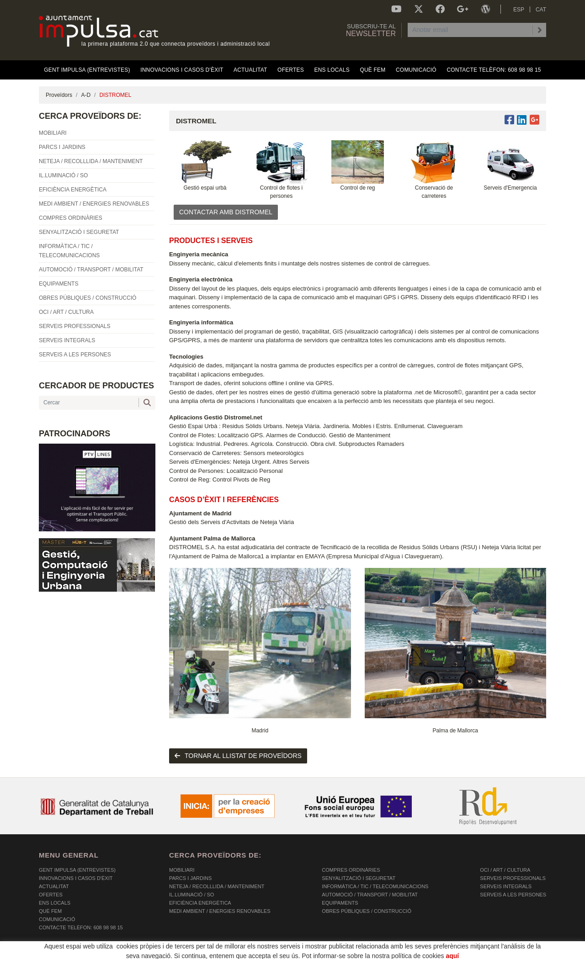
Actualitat (54, 886)
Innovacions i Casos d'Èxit (75, 878)
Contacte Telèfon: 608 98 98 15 (81, 927)
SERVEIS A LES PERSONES (513, 894)
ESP (518, 9)
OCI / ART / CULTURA (505, 870)
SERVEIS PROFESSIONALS (512, 878)
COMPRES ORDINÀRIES (351, 870)
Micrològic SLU (492, 953)
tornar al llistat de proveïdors (238, 755)
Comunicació (57, 919)
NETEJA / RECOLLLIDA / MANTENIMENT (216, 886)
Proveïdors (59, 95)
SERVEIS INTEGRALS (506, 886)
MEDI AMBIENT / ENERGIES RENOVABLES (219, 911)
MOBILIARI (182, 870)
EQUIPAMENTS (340, 903)
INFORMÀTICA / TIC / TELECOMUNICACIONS (375, 886)
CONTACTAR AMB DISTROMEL (225, 212)
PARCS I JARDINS (190, 878)
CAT (541, 9)
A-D (85, 95)
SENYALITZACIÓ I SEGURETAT (358, 878)
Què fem (50, 911)
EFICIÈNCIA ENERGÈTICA (200, 903)
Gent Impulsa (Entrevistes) (77, 870)
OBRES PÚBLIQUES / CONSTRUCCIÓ (366, 911)
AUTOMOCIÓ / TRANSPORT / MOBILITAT (370, 894)
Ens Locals (54, 903)
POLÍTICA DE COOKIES (66, 952)
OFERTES (51, 894)
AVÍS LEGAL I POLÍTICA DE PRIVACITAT (153, 952)
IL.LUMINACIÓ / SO (191, 894)
